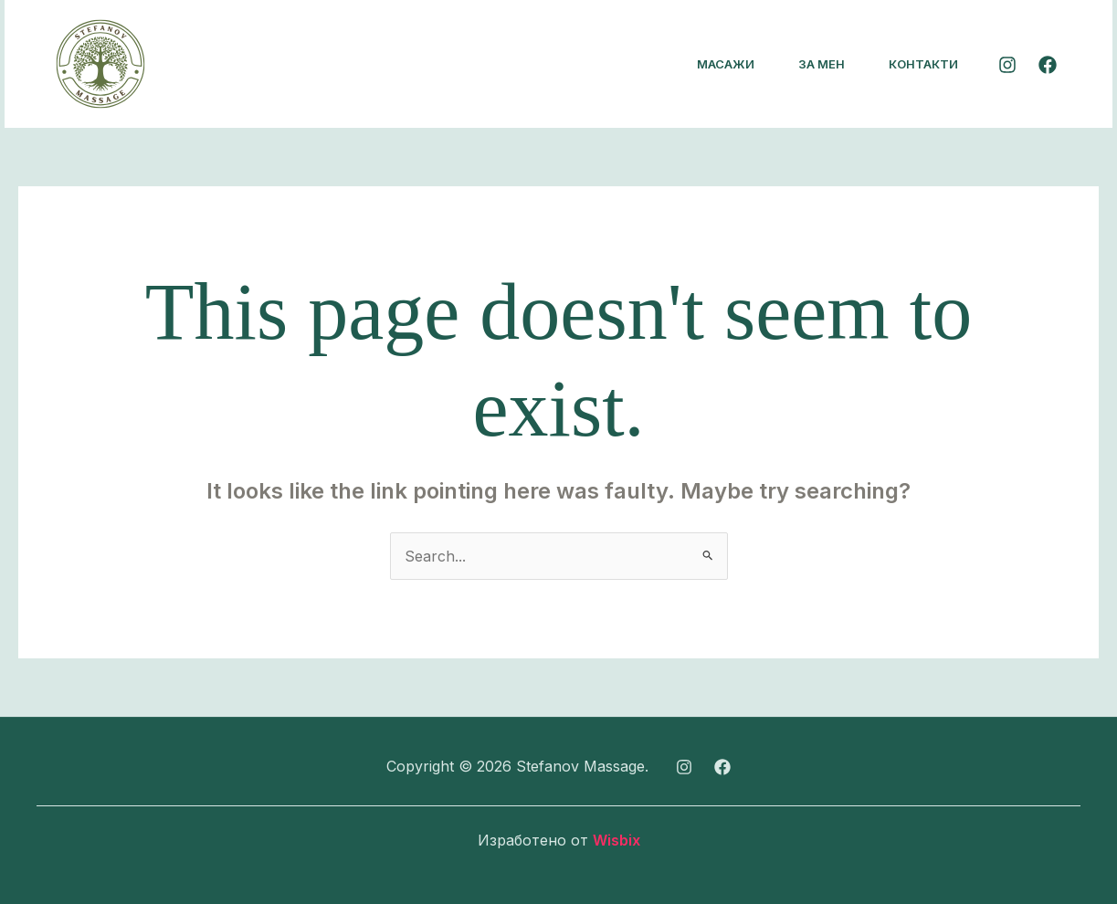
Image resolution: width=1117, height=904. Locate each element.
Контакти (923, 64)
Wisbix (616, 840)
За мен (821, 64)
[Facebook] (1047, 65)
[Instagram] (1007, 65)
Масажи (725, 64)
